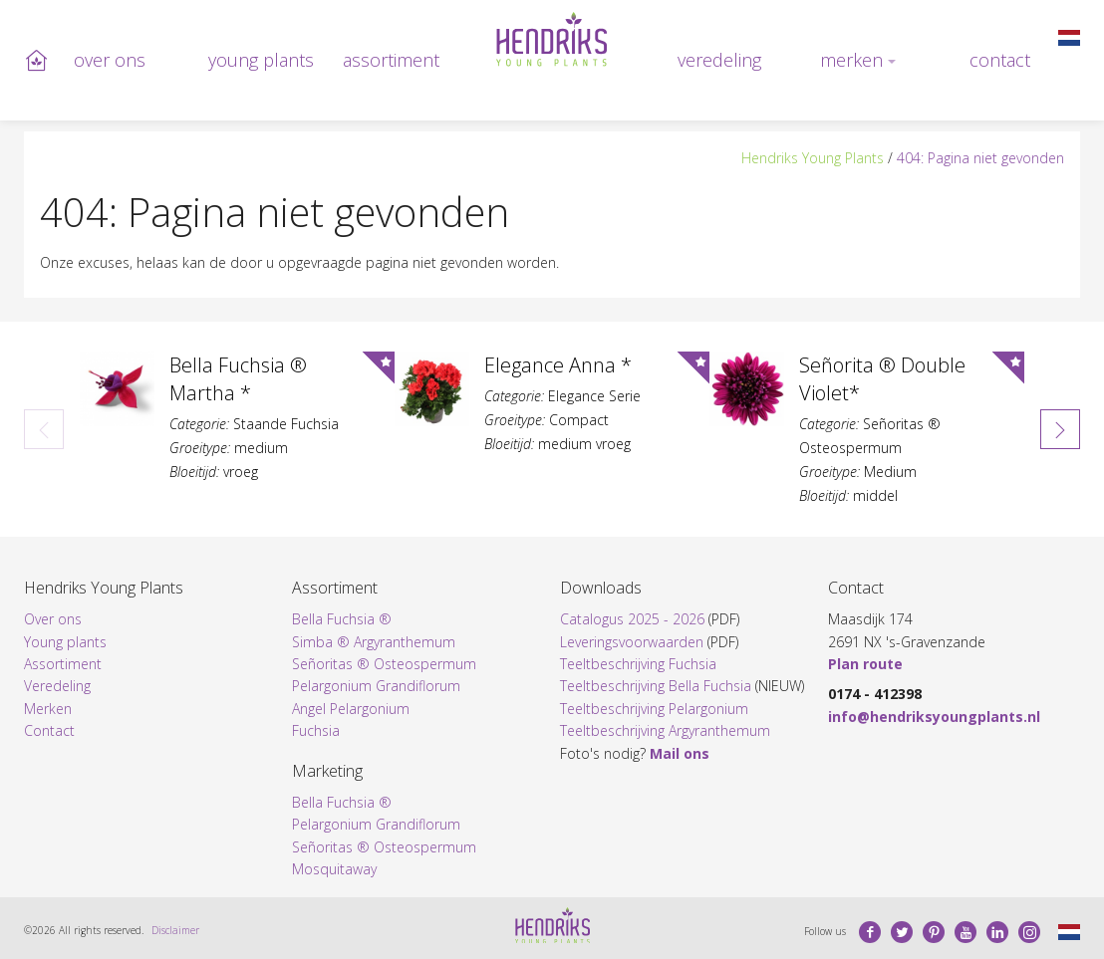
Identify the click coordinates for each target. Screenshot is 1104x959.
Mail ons (679, 753)
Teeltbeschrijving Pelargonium (654, 708)
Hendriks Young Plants (812, 157)
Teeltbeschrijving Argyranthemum (665, 730)
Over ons (109, 60)
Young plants (261, 60)
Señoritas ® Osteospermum (384, 663)
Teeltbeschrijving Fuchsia (638, 663)
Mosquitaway (334, 868)
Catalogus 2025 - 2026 (632, 618)
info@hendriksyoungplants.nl (934, 716)
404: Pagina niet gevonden (980, 157)
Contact (999, 60)
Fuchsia (316, 730)
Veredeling (719, 60)
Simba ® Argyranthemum (373, 641)
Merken (851, 60)
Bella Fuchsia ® (342, 618)
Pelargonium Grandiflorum (376, 685)
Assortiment (391, 60)
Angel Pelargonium (351, 708)
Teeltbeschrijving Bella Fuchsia (655, 685)
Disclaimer (175, 930)
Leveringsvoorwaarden (631, 641)
